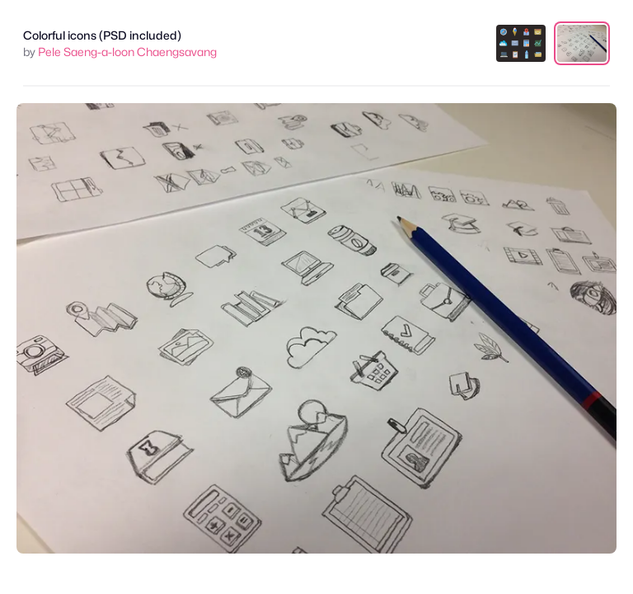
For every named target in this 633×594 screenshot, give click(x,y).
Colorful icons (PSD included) (102, 35)
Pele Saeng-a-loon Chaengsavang (127, 52)
